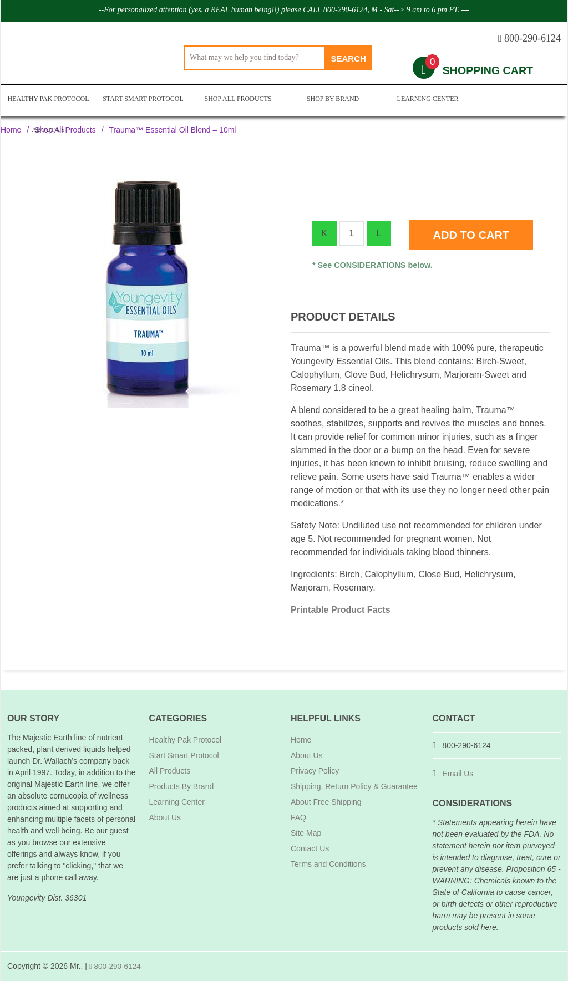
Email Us (457, 773)
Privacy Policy (315, 770)
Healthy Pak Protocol (48, 100)
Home (11, 129)
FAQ (298, 817)
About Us (519, 100)
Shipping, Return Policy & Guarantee (354, 786)
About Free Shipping (326, 801)
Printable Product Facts (340, 609)
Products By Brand (181, 786)
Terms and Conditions (328, 864)
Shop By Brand (331, 100)
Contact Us (310, 848)
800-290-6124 (116, 966)
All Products (170, 770)
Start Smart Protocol (142, 100)
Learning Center (425, 100)
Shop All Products (236, 100)
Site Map (306, 832)
